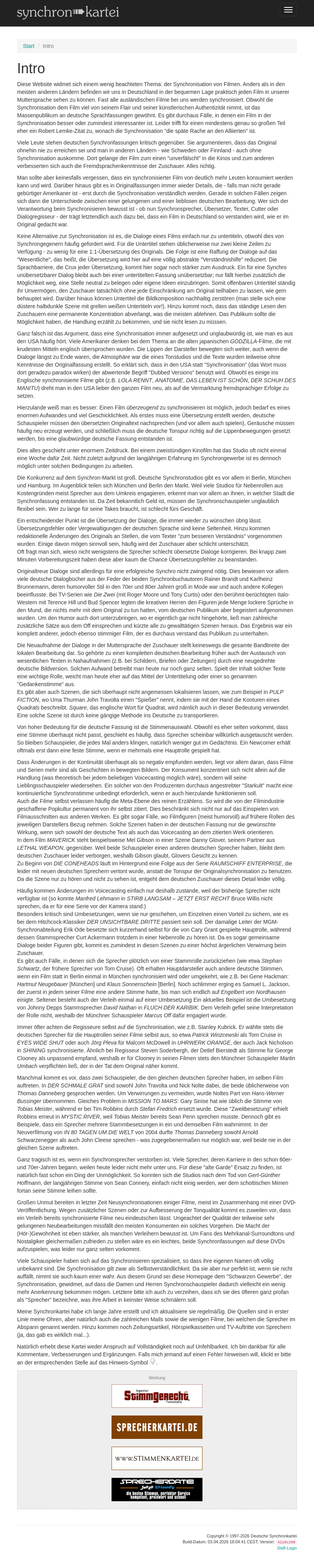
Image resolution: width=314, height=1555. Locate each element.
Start (29, 46)
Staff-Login (287, 1548)
